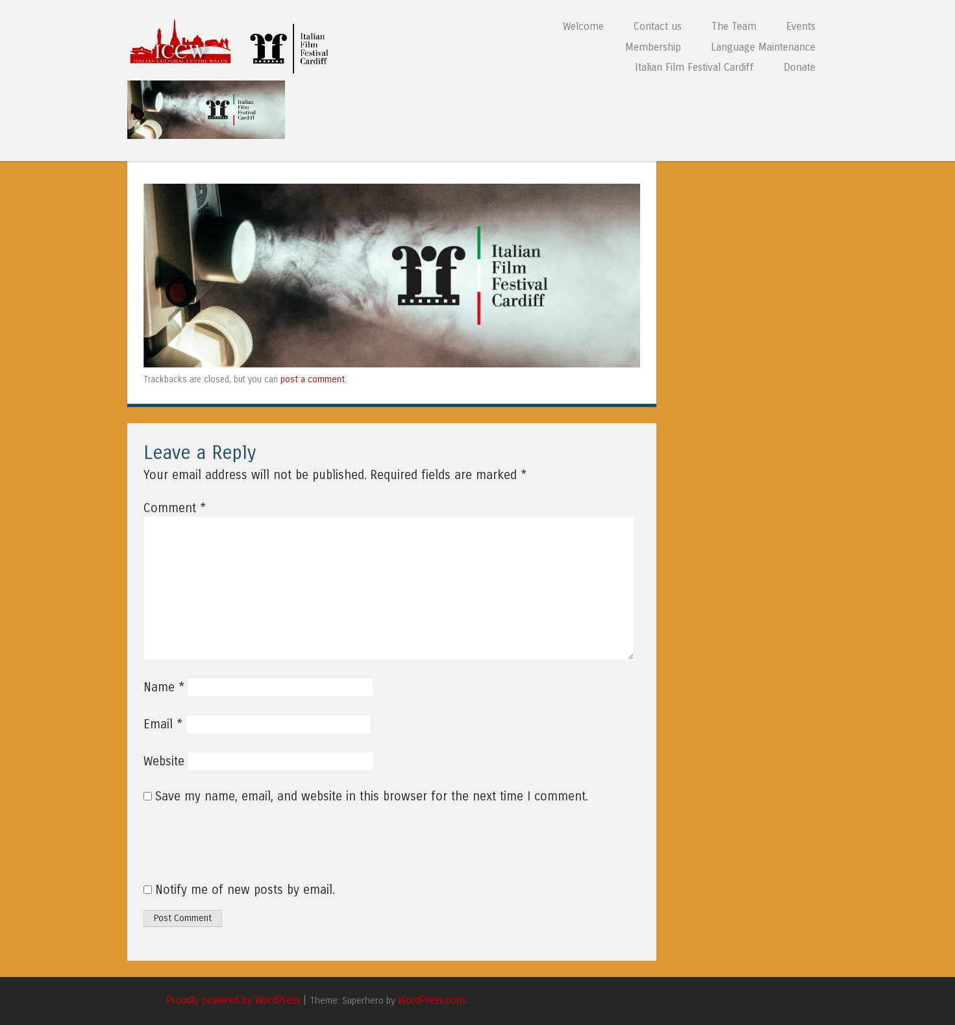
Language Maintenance (763, 47)
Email (162, 724)
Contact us (658, 26)
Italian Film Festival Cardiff (694, 67)
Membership (653, 47)
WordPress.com (431, 1000)
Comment (174, 508)
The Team (734, 26)
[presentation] (231, 850)
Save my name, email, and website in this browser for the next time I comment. (371, 796)
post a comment (312, 379)
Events (800, 26)
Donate (799, 67)
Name (163, 687)
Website (163, 761)
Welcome (583, 26)
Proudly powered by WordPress (233, 1000)
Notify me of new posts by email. (245, 890)
